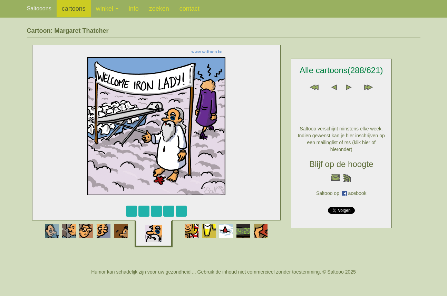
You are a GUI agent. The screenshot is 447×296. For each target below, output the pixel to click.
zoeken (159, 8)
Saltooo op (329, 193)
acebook (357, 193)
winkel (107, 8)
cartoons (74, 8)
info (134, 8)
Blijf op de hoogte (341, 164)
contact (189, 8)
